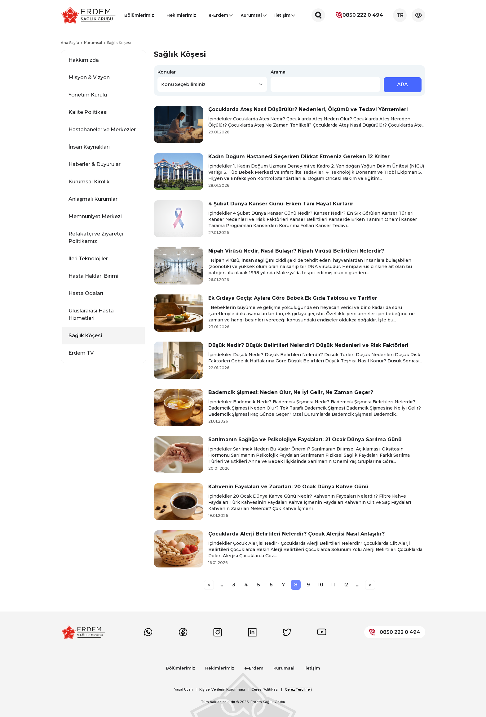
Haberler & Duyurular (94, 164)
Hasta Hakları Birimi (93, 276)
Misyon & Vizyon (89, 77)
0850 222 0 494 (359, 15)
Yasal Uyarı (183, 689)
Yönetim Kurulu (87, 95)
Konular (166, 72)
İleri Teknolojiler (88, 259)
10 (320, 585)
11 (333, 585)
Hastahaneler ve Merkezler (102, 129)
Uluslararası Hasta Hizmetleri (91, 314)
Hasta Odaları (85, 293)
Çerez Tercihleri (298, 689)
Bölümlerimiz (139, 15)
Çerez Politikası (264, 689)
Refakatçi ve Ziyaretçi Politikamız (95, 237)
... (221, 585)
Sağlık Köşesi (85, 335)
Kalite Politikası (88, 112)
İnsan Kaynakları (89, 147)
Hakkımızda (83, 60)
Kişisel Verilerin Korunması (222, 689)
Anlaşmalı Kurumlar (92, 199)
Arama (278, 72)
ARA (402, 84)
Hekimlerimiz (181, 15)
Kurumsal (251, 17)
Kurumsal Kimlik (89, 182)
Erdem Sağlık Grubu (267, 702)
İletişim (282, 17)
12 (345, 585)
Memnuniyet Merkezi (95, 216)
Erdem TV (81, 353)
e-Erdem (218, 17)
